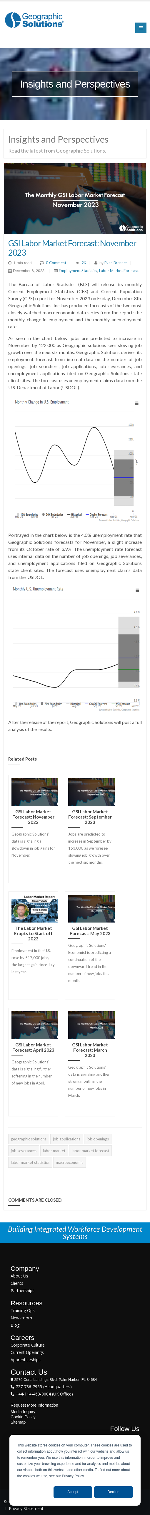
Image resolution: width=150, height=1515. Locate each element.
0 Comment (56, 262)
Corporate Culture (28, 1345)
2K (83, 262)
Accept (72, 1492)
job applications (66, 1139)
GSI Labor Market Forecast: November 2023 (72, 247)
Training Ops (23, 1310)
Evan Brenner (115, 262)
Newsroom (21, 1318)
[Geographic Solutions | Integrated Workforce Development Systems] (34, 20)
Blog (15, 1325)
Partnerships (22, 1290)
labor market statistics (30, 1162)
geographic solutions (28, 1139)
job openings (98, 1139)
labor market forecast (90, 1150)
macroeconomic (69, 1162)
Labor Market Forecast (119, 270)
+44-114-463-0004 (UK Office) (43, 1394)
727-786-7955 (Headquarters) (43, 1386)
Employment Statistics (78, 270)
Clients (17, 1283)
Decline (113, 1492)
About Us (19, 1276)
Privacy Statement (26, 1508)
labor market (54, 1150)
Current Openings (27, 1352)
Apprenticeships (26, 1359)
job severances (23, 1150)
